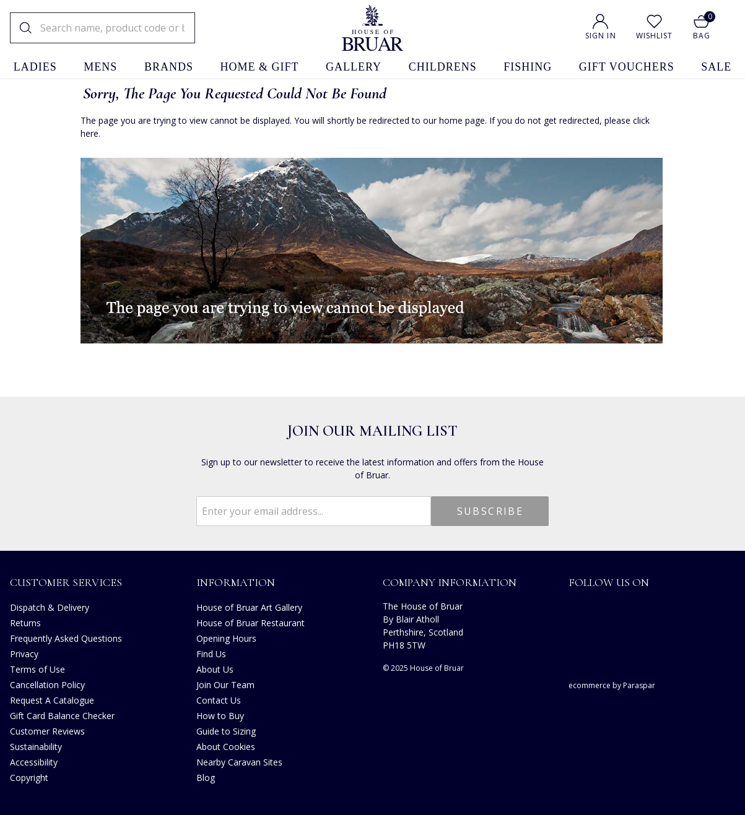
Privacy (24, 654)
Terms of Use (37, 669)
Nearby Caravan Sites (239, 762)
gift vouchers (626, 67)
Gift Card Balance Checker (62, 716)
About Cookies (225, 746)
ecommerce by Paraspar (612, 685)
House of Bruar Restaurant (250, 623)
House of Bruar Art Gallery (249, 607)
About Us (214, 669)
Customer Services (66, 582)
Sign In (600, 35)
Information (235, 582)
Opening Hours (226, 638)
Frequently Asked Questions (66, 638)
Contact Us (218, 700)
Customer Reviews (47, 731)
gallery (353, 67)
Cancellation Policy (47, 685)
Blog (205, 777)
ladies (35, 67)
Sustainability (36, 746)
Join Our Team (225, 685)
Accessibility (34, 762)
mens (100, 67)
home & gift (259, 67)
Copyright (29, 777)
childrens (443, 67)
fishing (527, 67)
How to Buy (220, 716)
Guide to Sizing (226, 731)
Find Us (211, 654)
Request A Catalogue (52, 700)
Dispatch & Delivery (49, 607)
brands (168, 67)
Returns (25, 623)
